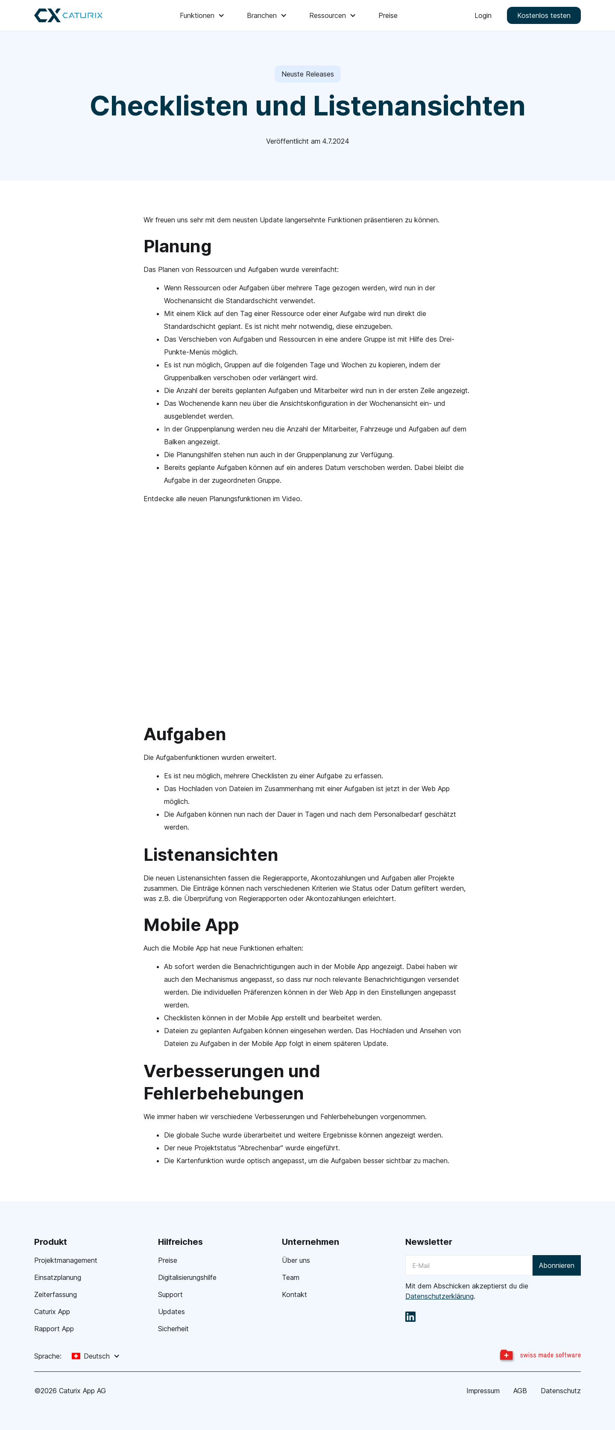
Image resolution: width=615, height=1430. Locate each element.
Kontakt (294, 1294)
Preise (388, 15)
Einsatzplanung (57, 1277)
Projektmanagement (65, 1260)
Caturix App (52, 1311)
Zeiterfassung (55, 1294)
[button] (203, 15)
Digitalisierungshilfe (187, 1277)
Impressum (483, 1390)
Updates (171, 1311)
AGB (520, 1390)
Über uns (296, 1260)
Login (483, 15)
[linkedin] (410, 1317)
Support (170, 1294)
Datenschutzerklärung (439, 1296)
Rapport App (54, 1328)
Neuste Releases (307, 74)
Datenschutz (561, 1390)
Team (290, 1277)
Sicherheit (173, 1328)
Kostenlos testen (544, 15)
